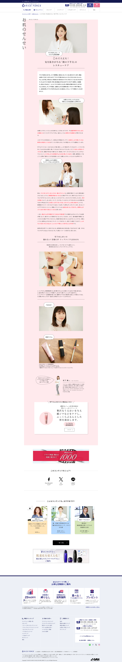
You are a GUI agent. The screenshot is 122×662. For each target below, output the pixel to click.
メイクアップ (60, 9)
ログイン (97, 1)
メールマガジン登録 (46, 629)
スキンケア (49, 9)
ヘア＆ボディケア (71, 9)
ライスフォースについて (47, 621)
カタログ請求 (45, 631)
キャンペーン (39, 10)
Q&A (61, 621)
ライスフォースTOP (26, 13)
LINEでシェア (73, 481)
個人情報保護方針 (58, 651)
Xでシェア (61, 481)
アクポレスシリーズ (27, 631)
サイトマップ (63, 629)
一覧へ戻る (62, 542)
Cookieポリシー (67, 651)
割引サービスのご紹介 (47, 625)
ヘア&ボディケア (26, 635)
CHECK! (70, 429)
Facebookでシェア (49, 481)
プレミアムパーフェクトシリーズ (30, 627)
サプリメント (83, 9)
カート (96, 6)
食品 (94, 9)
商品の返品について (64, 625)
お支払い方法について (65, 627)
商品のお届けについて (65, 623)
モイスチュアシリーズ (28, 629)
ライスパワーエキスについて (48, 623)
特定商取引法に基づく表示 (47, 651)
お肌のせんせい (35, 13)
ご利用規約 (75, 651)
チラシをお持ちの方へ (47, 627)
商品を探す (28, 10)
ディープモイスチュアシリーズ (30, 625)
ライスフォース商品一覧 (27, 621)
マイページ (90, 6)
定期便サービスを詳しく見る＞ (93, 607)
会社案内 (38, 651)
